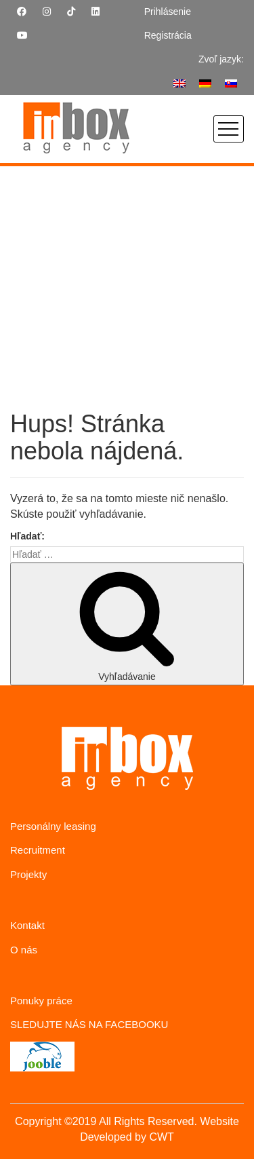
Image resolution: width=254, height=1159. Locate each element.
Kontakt (27, 925)
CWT (161, 1137)
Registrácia (168, 35)
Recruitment (37, 850)
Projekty (28, 874)
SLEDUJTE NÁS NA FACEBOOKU (89, 1024)
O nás (23, 949)
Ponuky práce (41, 1000)
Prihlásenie (167, 11)
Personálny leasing (53, 826)
